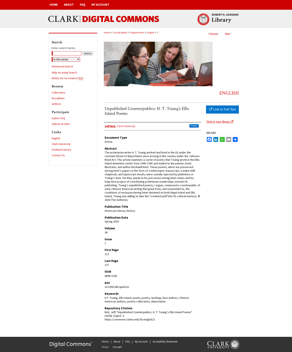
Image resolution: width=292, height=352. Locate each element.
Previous (213, 33)
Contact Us (58, 155)
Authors (56, 104)
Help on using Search (64, 73)
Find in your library (219, 121)
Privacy (105, 347)
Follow (194, 125)
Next (227, 33)
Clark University (61, 144)
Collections (58, 93)
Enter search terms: (64, 48)
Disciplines (58, 98)
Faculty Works (120, 32)
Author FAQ (58, 118)
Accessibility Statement (165, 341)
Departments (137, 32)
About (117, 341)
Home (107, 32)
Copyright (117, 347)
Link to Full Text (222, 109)
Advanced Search (62, 67)
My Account (141, 341)
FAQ (127, 341)
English (150, 32)
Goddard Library (61, 150)
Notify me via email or (67, 78)
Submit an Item (61, 124)
